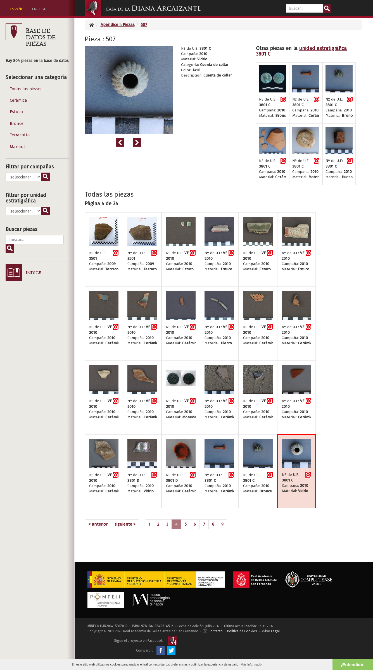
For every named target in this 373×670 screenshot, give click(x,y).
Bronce (16, 123)
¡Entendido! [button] (353, 664)
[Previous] (98, 524)
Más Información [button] (252, 664)
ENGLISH (39, 9)
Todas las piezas (25, 88)
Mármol (17, 146)
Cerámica (18, 100)
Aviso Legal (271, 631)
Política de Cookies (242, 631)
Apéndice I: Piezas (118, 24)
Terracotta (20, 134)
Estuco (16, 111)
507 (144, 24)
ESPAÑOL (17, 9)
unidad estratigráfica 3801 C (301, 51)
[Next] (125, 524)
